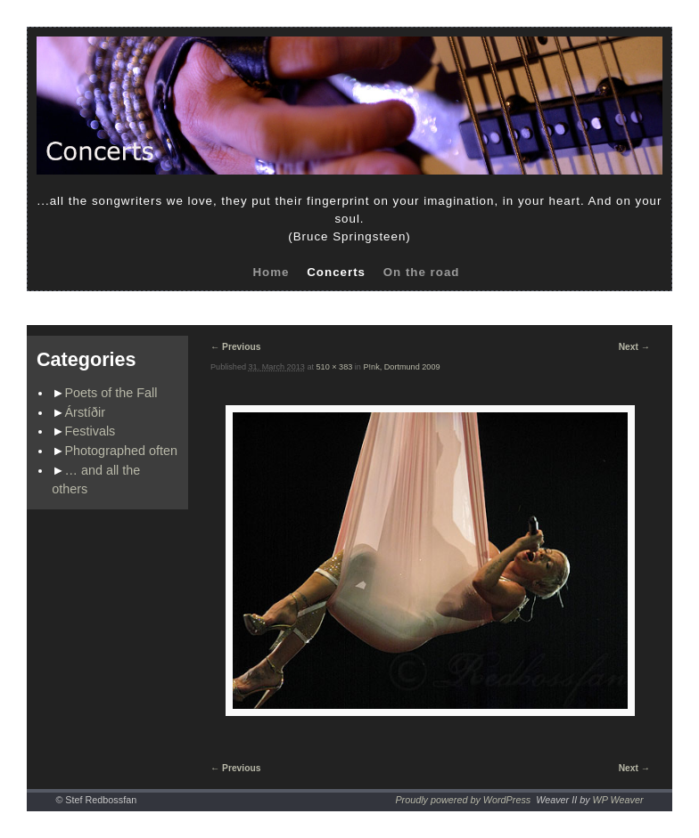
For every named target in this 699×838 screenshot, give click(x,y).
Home (270, 272)
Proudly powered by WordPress (462, 799)
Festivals (90, 431)
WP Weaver (618, 799)
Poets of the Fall (111, 393)
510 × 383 (335, 366)
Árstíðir (85, 412)
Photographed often (121, 450)
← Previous (235, 347)
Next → (634, 347)
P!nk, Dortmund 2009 (401, 366)
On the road (421, 272)
